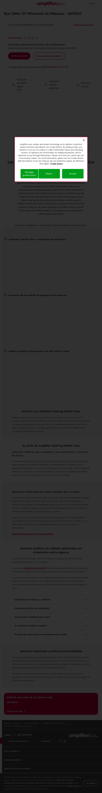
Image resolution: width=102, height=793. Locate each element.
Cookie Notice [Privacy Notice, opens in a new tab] (56, 163)
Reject (49, 173)
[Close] (84, 140)
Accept (72, 173)
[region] (51, 159)
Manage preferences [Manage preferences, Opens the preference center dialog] (29, 174)
